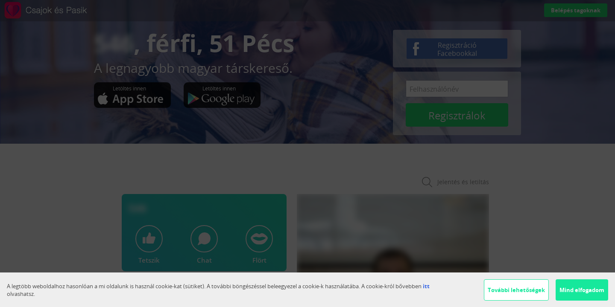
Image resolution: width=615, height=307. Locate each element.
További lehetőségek (516, 290)
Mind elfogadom (581, 290)
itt (426, 286)
